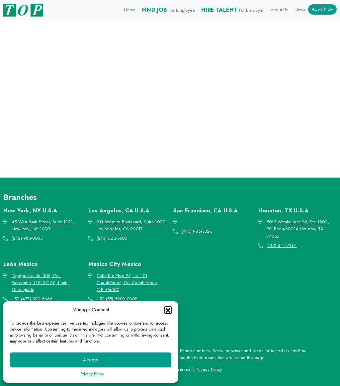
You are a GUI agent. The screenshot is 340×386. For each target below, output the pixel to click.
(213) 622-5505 (112, 238)
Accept (90, 359)
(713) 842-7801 (282, 245)
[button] (168, 310)
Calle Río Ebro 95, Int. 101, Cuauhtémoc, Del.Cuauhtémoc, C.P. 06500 (127, 282)
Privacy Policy (92, 374)
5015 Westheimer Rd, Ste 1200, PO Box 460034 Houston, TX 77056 (298, 229)
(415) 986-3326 (197, 231)
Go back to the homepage (167, 134)
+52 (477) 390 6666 (32, 299)
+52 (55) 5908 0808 (117, 299)
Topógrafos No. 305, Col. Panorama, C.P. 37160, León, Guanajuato (40, 282)
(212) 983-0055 (27, 238)
